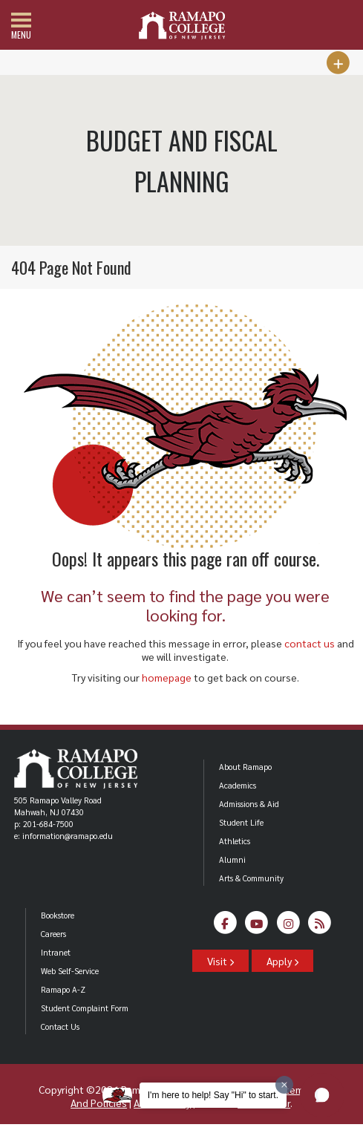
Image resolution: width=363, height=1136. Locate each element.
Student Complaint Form (84, 1007)
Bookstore (57, 915)
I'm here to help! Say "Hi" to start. (213, 1095)
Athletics (234, 840)
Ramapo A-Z (63, 989)
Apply (282, 960)
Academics (237, 785)
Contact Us (60, 1026)
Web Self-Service (70, 970)
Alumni (232, 859)
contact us (309, 643)
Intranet (56, 952)
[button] (322, 1095)
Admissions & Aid (249, 803)
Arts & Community (251, 878)
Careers (53, 933)
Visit (220, 960)
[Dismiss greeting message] (284, 1085)
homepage (167, 677)
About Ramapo (245, 766)
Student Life (241, 822)
